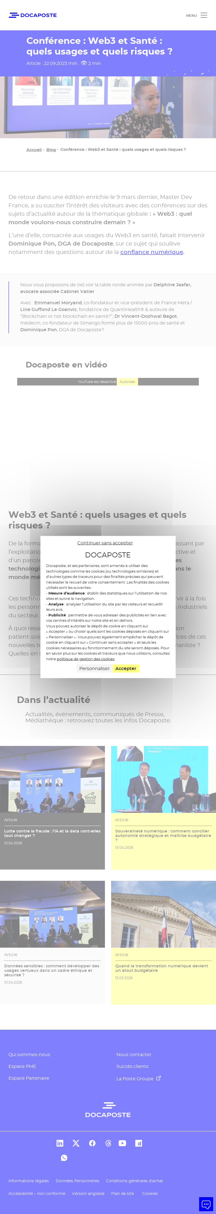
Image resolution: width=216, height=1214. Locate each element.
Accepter (125, 668)
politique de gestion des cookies (85, 658)
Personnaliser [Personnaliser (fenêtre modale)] (94, 668)
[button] (206, 1204)
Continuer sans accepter (105, 542)
